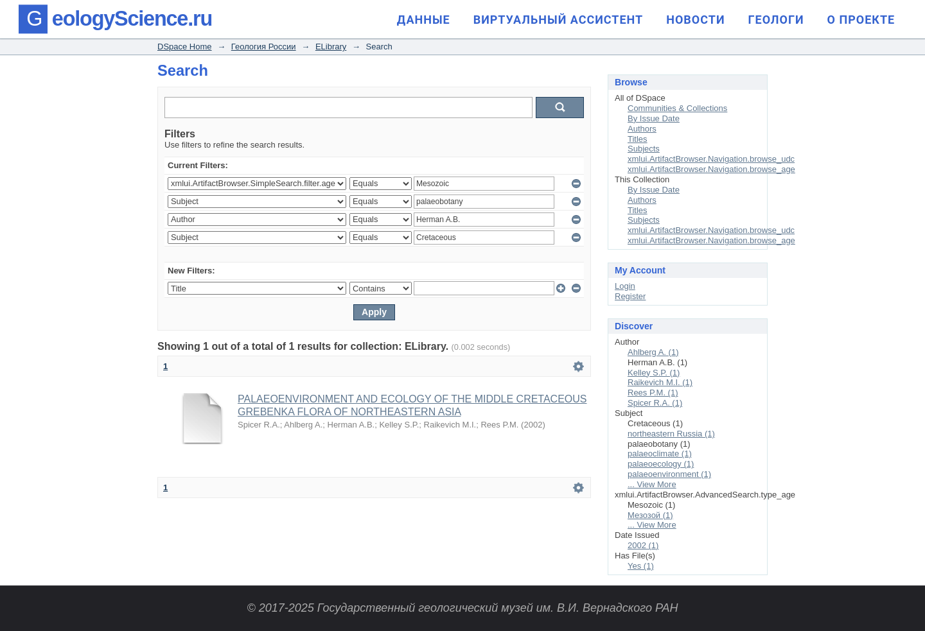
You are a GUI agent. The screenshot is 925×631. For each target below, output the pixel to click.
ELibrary (330, 46)
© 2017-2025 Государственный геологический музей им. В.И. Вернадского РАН (462, 607)
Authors (642, 129)
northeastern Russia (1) (671, 433)
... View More (652, 484)
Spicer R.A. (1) (655, 403)
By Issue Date (654, 118)
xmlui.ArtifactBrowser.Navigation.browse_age (711, 169)
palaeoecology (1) (661, 464)
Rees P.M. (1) (653, 392)
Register (630, 296)
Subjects (644, 148)
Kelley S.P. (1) (654, 372)
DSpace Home (184, 46)
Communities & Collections (677, 108)
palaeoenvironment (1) (669, 474)
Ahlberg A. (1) (653, 352)
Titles (638, 139)
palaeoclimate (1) (660, 453)
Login (625, 286)
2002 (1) (643, 545)
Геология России (263, 46)
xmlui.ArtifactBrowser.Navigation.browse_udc (711, 159)
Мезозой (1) (650, 515)
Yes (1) (641, 566)
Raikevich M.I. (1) (660, 382)
